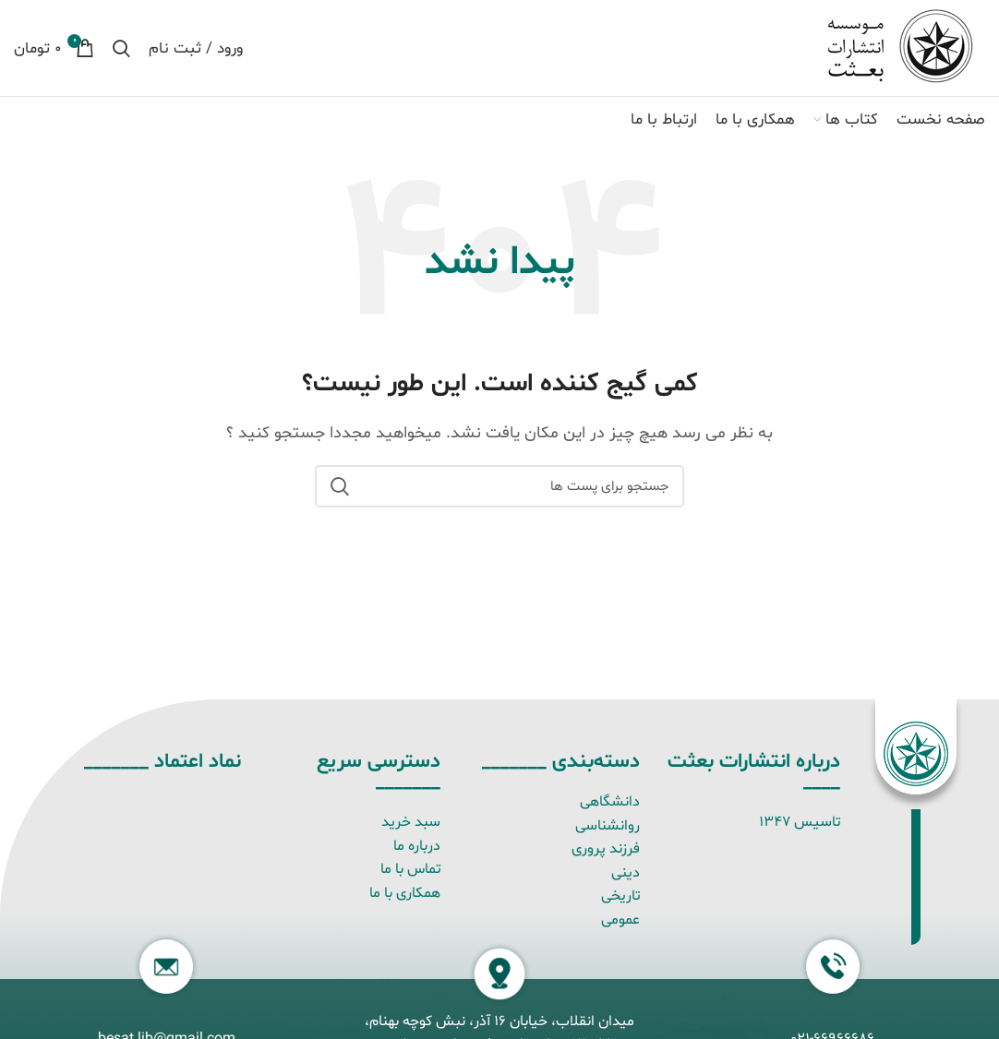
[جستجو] (121, 48)
